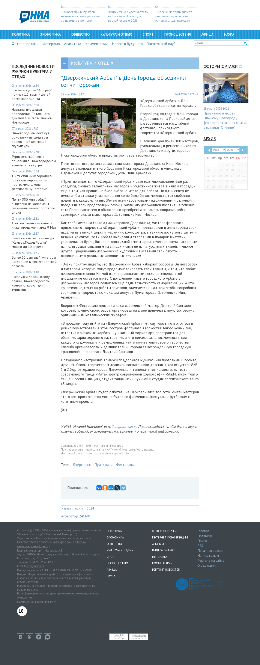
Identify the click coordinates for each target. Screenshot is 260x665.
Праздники (104, 464)
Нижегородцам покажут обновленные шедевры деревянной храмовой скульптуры (30, 139)
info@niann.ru (35, 566)
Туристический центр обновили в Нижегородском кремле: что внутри (34, 160)
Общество (80, 34)
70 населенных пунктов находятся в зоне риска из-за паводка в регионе (81, 16)
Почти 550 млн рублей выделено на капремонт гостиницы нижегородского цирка (33, 205)
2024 (90, 508)
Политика (21, 34)
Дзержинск (82, 464)
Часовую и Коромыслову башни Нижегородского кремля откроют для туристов (31, 283)
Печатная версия (210, 550)
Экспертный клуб (161, 43)
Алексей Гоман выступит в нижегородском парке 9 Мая (34, 225)
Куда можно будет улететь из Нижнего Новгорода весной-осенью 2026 (128, 16)
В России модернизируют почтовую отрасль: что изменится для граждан (173, 16)
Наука (229, 34)
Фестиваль (125, 464)
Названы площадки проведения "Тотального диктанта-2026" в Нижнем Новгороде (32, 115)
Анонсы (158, 544)
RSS (200, 545)
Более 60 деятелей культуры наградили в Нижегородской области (34, 261)
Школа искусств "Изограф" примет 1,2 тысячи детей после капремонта (32, 94)
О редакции (206, 565)
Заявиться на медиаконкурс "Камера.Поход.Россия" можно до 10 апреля (33, 242)
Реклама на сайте (210, 560)
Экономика (50, 34)
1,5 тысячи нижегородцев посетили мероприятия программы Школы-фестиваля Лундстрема (32, 182)
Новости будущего (127, 43)
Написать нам (208, 555)
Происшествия (177, 34)
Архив (79, 508)
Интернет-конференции (170, 537)
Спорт (148, 34)
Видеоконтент (163, 550)
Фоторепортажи (25, 43)
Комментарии (96, 43)
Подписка (205, 536)
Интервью (51, 43)
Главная (66, 508)
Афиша (207, 34)
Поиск (202, 540)
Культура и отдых (116, 34)
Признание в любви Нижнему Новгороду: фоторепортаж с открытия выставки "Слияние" (225, 120)
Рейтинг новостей (166, 570)
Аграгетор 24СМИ (75, 516)
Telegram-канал (124, 426)
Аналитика (72, 43)
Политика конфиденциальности (37, 602)
